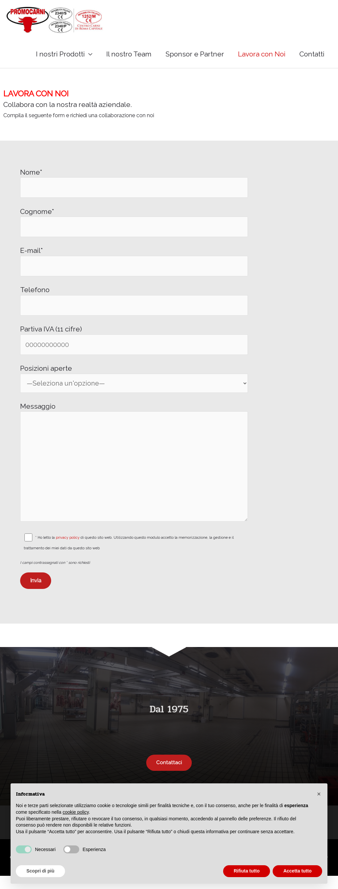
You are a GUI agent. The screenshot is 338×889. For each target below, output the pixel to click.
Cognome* (134, 226)
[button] (319, 794)
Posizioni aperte (134, 385)
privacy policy (68, 550)
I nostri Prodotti (60, 56)
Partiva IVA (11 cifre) (134, 346)
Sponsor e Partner (194, 56)
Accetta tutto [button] (297, 870)
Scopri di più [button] (40, 870)
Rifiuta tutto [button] (247, 870)
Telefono (134, 306)
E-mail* (134, 266)
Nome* (134, 185)
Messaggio (134, 473)
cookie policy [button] (76, 812)
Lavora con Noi (262, 56)
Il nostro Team (129, 56)
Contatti (311, 56)
